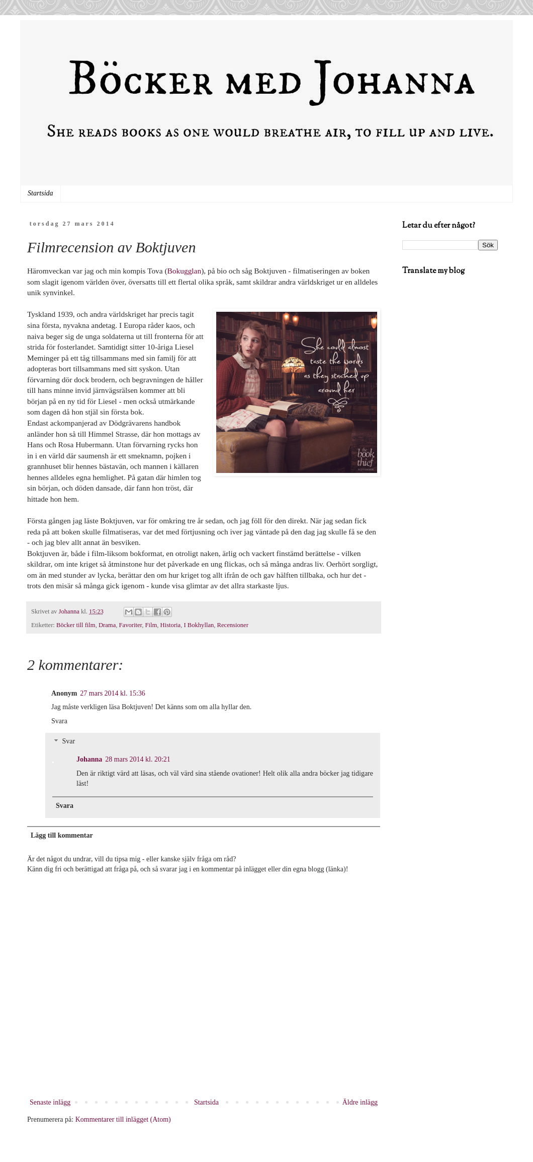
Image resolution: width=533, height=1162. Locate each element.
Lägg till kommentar (62, 835)
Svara (59, 721)
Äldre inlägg (360, 1102)
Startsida (40, 193)
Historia (170, 625)
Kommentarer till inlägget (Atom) (123, 1119)
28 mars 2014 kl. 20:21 (137, 759)
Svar (68, 741)
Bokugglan (184, 270)
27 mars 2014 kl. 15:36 (112, 693)
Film (151, 625)
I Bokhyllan (199, 625)
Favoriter (130, 625)
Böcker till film (76, 625)
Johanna (89, 759)
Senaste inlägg (50, 1102)
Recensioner (232, 625)
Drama (107, 625)
